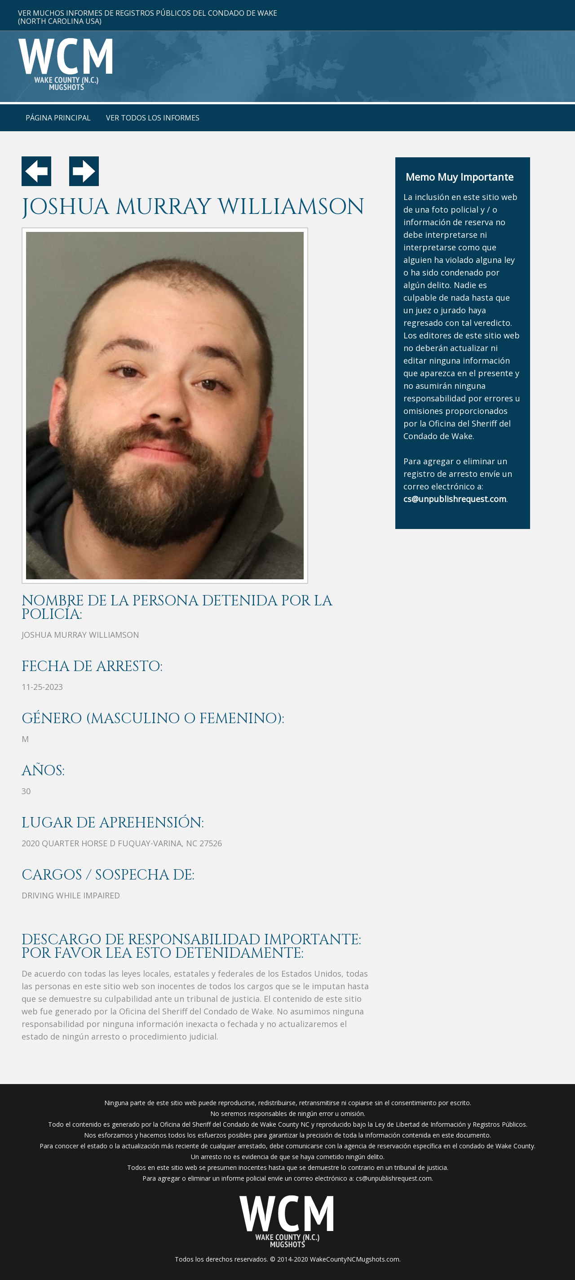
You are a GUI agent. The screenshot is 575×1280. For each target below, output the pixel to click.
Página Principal (58, 118)
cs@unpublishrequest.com (394, 1178)
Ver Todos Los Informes (152, 118)
